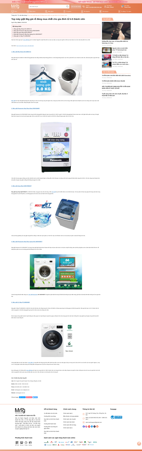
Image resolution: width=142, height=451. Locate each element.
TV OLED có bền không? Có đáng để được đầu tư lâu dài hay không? (120, 56)
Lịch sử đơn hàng (76, 6)
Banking (30, 443)
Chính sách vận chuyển (69, 419)
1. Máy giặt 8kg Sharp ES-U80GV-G (22, 29)
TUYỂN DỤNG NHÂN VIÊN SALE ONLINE (113, 81)
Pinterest (28, 397)
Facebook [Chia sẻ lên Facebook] (22, 397)
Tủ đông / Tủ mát (125, 11)
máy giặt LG (31, 362)
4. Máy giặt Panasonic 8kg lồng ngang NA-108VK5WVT (27, 34)
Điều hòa (32, 11)
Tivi (15, 11)
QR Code (17, 443)
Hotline (92, 6)
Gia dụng (104, 11)
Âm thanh (86, 11)
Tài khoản (109, 6)
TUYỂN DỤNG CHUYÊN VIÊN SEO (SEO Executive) (116, 75)
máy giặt (54, 191)
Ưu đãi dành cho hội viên (50, 413)
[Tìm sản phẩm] (49, 6)
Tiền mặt (21, 443)
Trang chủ (14, 15)
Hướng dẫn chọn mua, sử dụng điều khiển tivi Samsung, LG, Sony (115, 42)
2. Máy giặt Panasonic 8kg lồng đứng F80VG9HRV (26, 30)
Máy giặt (50, 11)
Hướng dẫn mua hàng (50, 416)
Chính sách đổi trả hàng (69, 425)
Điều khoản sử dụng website (70, 416)
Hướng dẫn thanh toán (50, 423)
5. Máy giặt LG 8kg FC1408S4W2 (21, 36)
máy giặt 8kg (26, 39)
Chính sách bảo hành (69, 422)
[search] (67, 6)
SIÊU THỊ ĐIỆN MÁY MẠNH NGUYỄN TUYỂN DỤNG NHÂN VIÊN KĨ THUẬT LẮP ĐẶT (116, 87)
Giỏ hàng (126, 6)
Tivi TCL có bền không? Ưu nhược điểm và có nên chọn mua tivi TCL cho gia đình (120, 63)
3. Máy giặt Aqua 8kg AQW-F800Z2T (22, 32)
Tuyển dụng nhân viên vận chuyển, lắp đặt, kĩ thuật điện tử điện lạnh (115, 94)
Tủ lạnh (68, 11)
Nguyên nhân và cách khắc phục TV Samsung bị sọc (120, 49)
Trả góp (26, 443)
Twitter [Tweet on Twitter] (35, 397)
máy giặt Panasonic (33, 294)
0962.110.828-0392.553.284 (93, 417)
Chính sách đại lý (67, 413)
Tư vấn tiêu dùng (22, 15)
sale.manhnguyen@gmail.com (94, 422)
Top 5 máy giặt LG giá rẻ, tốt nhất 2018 (25, 45)
